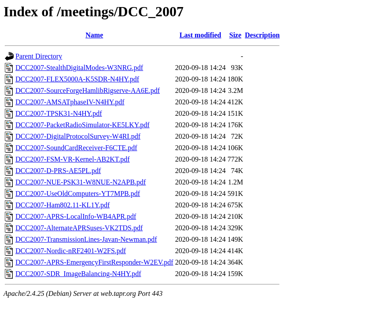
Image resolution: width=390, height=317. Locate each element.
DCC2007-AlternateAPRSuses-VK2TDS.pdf (79, 228)
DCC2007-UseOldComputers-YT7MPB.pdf (77, 193)
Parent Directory (38, 56)
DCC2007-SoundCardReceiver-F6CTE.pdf (76, 147)
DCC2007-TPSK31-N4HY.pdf (58, 113)
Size (235, 35)
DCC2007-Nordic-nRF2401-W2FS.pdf (70, 250)
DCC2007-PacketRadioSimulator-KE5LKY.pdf (82, 125)
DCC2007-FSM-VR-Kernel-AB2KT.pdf (72, 159)
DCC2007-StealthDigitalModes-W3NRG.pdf (79, 67)
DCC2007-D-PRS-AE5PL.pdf (58, 170)
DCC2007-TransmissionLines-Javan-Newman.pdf (86, 239)
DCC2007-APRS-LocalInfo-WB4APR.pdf (75, 216)
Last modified (200, 35)
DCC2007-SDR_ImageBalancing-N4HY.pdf (78, 273)
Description (262, 35)
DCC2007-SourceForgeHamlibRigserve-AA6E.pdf (87, 90)
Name (94, 35)
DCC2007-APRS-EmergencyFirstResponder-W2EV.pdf (94, 262)
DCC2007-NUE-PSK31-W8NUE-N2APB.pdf (80, 182)
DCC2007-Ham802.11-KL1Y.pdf (62, 205)
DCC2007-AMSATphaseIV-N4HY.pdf (70, 102)
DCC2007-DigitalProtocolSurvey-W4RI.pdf (77, 136)
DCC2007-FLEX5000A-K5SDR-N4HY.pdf (77, 79)
